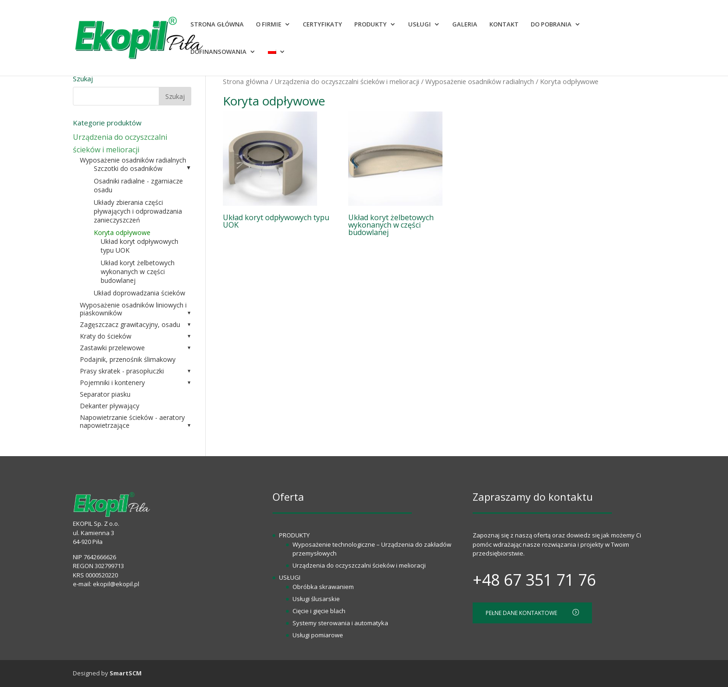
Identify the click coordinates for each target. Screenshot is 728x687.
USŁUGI (419, 24)
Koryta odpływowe (122, 232)
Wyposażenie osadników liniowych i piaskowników (133, 309)
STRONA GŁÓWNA (217, 24)
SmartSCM (126, 673)
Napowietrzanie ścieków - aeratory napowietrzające (132, 421)
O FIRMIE (268, 24)
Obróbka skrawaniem (323, 586)
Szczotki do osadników (128, 168)
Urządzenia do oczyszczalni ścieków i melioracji (346, 81)
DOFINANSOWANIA (218, 52)
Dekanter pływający (109, 405)
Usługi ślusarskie (316, 599)
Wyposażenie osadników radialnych (479, 81)
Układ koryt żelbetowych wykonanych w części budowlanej (138, 271)
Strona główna (245, 81)
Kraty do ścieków (105, 336)
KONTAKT (504, 24)
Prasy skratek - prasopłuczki (122, 370)
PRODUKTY (370, 24)
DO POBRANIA (551, 24)
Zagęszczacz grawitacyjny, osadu (130, 324)
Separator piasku (105, 394)
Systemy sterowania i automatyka (340, 623)
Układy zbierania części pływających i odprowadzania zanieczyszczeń (138, 211)
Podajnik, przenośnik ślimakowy (128, 359)
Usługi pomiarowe (317, 635)
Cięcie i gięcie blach (318, 611)
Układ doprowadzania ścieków (139, 292)
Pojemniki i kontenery (112, 382)
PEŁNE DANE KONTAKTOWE (532, 613)
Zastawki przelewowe (112, 347)
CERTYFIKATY (322, 24)
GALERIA (464, 24)
